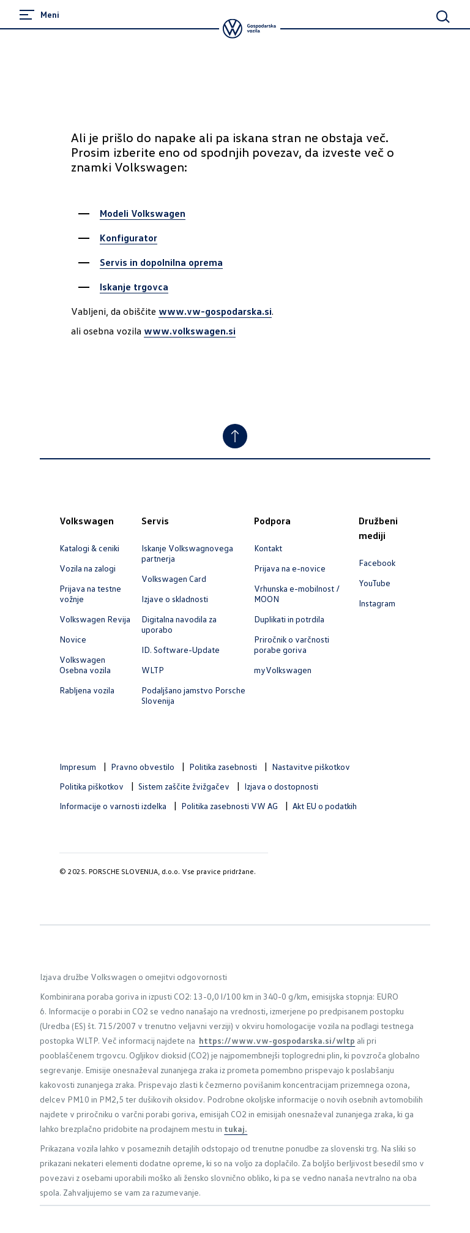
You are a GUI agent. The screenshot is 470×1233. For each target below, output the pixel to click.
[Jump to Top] (235, 436)
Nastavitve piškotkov (311, 766)
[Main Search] (443, 16)
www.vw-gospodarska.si (215, 311)
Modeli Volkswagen (142, 213)
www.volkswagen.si (190, 331)
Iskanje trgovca (134, 287)
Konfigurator (128, 238)
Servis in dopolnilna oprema (161, 262)
